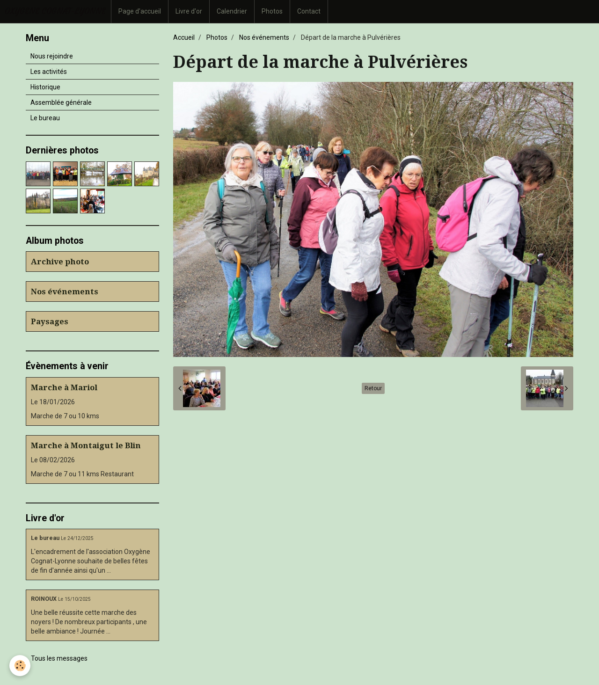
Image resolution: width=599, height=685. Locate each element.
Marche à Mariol (64, 387)
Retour (373, 388)
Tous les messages (59, 658)
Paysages (49, 321)
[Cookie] (19, 665)
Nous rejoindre (51, 56)
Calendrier (232, 11)
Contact (309, 11)
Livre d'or (188, 11)
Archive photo (60, 261)
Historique (45, 87)
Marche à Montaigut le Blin (86, 445)
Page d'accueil (139, 11)
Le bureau (45, 118)
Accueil (184, 37)
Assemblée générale (61, 102)
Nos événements (264, 37)
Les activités (48, 71)
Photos (272, 11)
